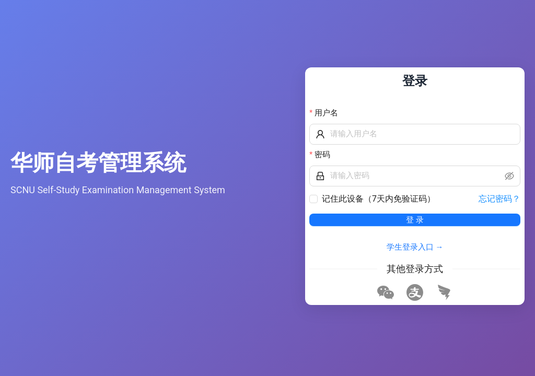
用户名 (326, 113)
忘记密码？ (499, 199)
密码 (322, 154)
